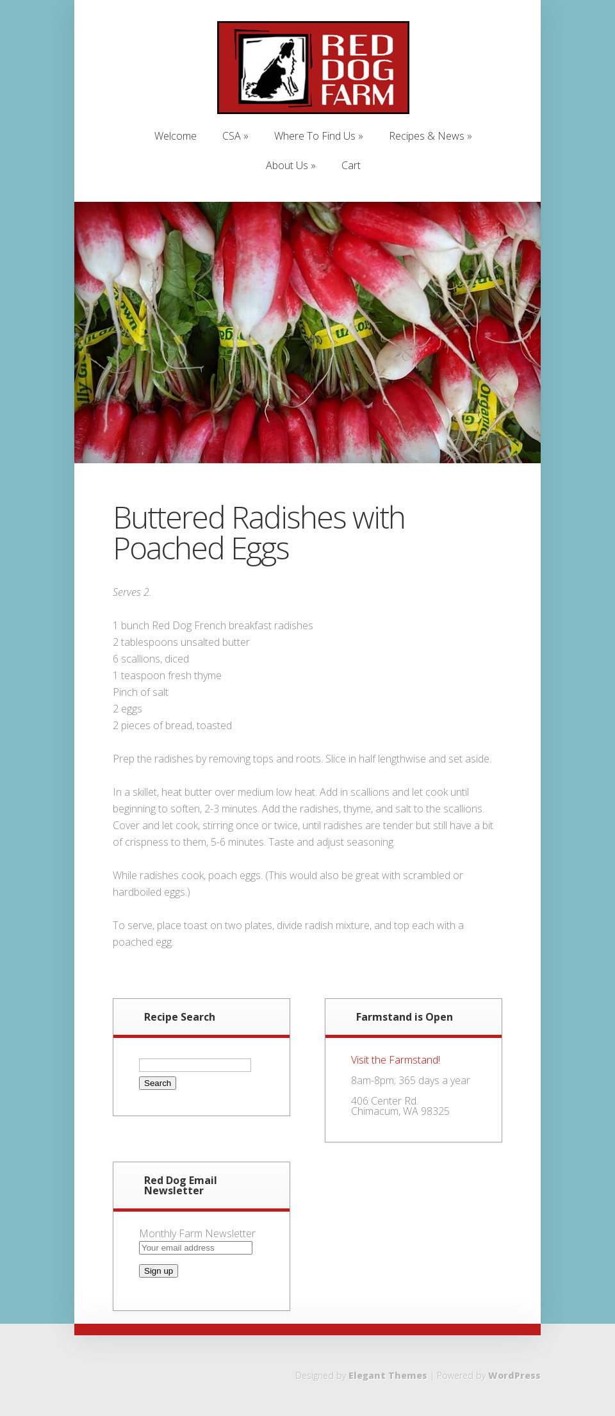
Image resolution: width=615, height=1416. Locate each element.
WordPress (514, 1375)
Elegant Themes (387, 1375)
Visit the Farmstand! (395, 1060)
